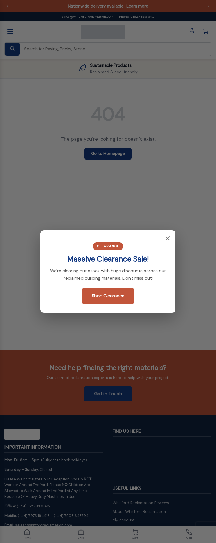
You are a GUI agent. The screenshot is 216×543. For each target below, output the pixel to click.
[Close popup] (167, 239)
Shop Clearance (108, 296)
